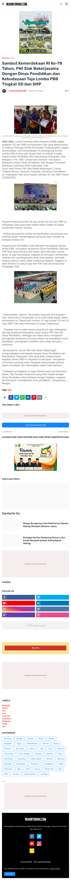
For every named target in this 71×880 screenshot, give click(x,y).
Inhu (4, 713)
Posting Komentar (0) (35, 425)
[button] (3, 3)
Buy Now (35, 648)
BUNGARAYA (32, 743)
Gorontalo (20, 749)
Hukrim (5, 708)
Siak (12, 58)
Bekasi (51, 738)
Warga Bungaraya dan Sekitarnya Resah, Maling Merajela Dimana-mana (46, 525)
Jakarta (60, 749)
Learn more (55, 868)
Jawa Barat (9, 754)
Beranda (5, 58)
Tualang (44, 774)
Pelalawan (6, 721)
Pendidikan (48, 764)
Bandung (7, 738)
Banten (30, 738)
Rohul (37, 769)
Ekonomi (7, 749)
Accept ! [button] (9, 874)
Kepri (60, 754)
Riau (19, 769)
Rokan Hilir (49, 769)
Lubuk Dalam (35, 759)
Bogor (19, 743)
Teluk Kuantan (30, 774)
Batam (41, 738)
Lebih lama (63, 432)
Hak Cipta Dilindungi (42, 862)
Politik (4, 724)
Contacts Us (11, 513)
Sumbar (15, 774)
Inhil (4, 711)
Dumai (56, 743)
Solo (6, 774)
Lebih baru (7, 432)
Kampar (38, 754)
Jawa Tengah (24, 754)
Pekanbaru (6, 719)
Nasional (61, 759)
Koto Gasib (8, 759)
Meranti (49, 759)
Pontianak (8, 769)
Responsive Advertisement (35, 416)
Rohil (28, 769)
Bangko (19, 738)
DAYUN (45, 743)
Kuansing (6, 716)
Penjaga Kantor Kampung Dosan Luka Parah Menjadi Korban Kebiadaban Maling (44, 540)
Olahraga (8, 764)
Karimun (49, 754)
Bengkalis (6, 705)
